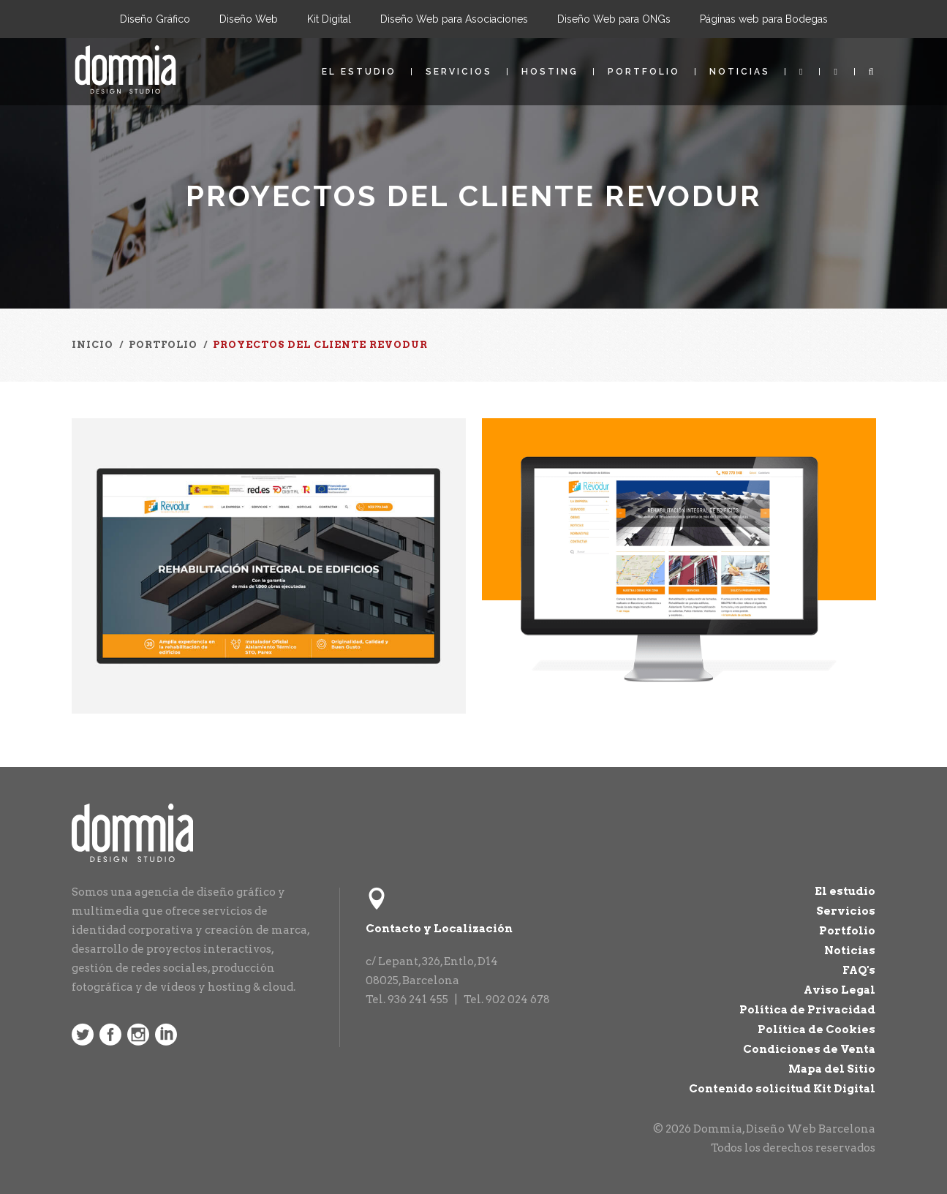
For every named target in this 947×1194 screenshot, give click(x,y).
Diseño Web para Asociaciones (454, 19)
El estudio (359, 72)
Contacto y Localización (439, 928)
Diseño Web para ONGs (614, 19)
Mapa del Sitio (831, 1069)
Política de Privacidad (807, 1009)
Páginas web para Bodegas (764, 19)
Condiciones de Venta (809, 1049)
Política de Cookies (816, 1029)
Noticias (739, 72)
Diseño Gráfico (155, 19)
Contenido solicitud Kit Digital (782, 1088)
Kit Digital (329, 19)
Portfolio (644, 72)
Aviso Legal (839, 990)
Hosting (549, 72)
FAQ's (858, 970)
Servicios (459, 72)
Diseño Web (248, 19)
